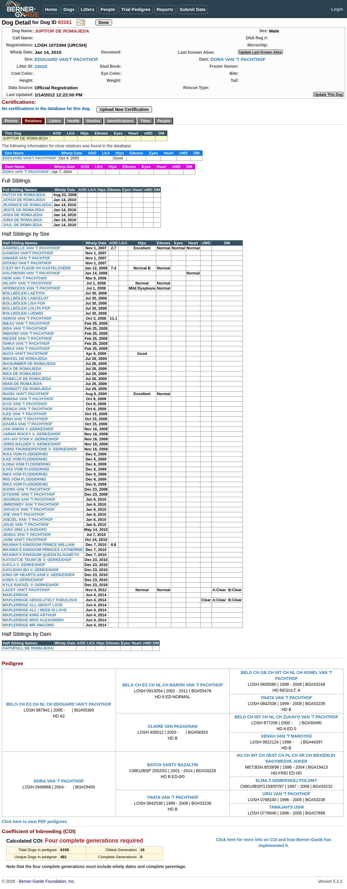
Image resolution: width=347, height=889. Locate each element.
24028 (41, 66)
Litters (87, 9)
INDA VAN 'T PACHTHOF (25, 328)
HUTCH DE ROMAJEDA (24, 195)
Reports (165, 9)
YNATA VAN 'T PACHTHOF (286, 697)
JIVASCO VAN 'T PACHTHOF (29, 509)
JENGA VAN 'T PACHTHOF (27, 534)
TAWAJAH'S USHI (286, 807)
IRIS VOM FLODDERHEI (24, 479)
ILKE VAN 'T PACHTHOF (25, 414)
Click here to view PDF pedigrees (34, 821)
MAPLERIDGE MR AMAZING (28, 625)
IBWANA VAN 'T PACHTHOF (28, 399)
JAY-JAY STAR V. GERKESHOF (31, 439)
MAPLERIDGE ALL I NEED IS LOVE (35, 610)
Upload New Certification (124, 109)
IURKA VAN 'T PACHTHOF (26, 348)
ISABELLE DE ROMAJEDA (27, 378)
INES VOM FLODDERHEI (25, 474)
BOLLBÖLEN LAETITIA (24, 293)
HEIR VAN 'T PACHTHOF (25, 278)
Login (337, 9)
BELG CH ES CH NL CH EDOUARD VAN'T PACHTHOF (59, 704)
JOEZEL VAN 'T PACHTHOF (28, 519)
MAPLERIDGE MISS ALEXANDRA (33, 620)
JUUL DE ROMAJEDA (22, 225)
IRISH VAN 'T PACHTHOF (25, 419)
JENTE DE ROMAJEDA (24, 210)
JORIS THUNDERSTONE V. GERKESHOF (40, 449)
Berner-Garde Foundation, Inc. (47, 881)
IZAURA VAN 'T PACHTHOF (27, 424)
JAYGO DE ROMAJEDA (24, 200)
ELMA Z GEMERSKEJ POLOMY (286, 780)
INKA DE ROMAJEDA (22, 373)
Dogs (69, 9)
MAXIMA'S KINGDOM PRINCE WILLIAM (39, 544)
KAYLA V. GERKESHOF (24, 565)
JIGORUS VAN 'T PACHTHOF (29, 499)
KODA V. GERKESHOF (23, 580)
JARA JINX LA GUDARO (25, 529)
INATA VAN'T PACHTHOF (25, 353)
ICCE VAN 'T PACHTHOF (25, 404)
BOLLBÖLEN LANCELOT (26, 298)
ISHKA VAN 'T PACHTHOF (26, 343)
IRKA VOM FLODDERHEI (25, 484)
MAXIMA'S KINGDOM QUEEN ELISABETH (41, 554)
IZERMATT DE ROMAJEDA (27, 389)
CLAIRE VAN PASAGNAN (173, 726)
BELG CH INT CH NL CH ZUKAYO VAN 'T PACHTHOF (286, 717)
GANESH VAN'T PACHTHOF (28, 253)
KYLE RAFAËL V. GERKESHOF (31, 585)
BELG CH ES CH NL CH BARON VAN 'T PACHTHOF (172, 685)
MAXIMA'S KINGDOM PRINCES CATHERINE (43, 549)
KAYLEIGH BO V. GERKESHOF (31, 570)
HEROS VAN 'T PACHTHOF (27, 318)
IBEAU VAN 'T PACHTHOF (26, 323)
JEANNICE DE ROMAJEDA (27, 205)
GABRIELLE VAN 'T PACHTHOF (31, 248)
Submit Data (193, 9)
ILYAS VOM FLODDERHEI (26, 469)
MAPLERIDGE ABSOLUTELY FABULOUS (40, 600)
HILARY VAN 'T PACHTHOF (27, 283)
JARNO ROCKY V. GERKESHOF (32, 434)
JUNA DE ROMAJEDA (23, 220)
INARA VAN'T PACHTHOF (26, 394)
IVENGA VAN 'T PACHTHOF (28, 409)
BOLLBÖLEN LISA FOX (24, 303)
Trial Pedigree (135, 9)
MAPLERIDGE (15, 595)
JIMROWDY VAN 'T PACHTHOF (31, 504)
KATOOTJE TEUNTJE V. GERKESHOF (37, 559)
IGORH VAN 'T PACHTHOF (27, 489)
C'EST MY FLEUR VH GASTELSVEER (37, 268)
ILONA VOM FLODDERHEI (26, 464)
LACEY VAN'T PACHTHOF (26, 590)
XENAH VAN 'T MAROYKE (286, 736)
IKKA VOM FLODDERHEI (25, 454)
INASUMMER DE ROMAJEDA (29, 363)
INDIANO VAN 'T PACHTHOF (28, 333)
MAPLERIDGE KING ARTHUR (29, 615)
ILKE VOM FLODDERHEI (25, 459)
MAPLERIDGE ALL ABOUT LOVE (33, 605)
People (108, 9)
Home (51, 9)
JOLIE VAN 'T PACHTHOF (26, 524)
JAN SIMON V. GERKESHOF (28, 429)
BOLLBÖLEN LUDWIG (23, 313)
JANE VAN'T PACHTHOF (25, 539)
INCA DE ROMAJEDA (22, 368)
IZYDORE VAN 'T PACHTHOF (29, 494)
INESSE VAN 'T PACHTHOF (27, 338)
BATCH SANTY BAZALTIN (172, 764)
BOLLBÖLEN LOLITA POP (26, 308)
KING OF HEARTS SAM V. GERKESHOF (39, 575)
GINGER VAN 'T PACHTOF (26, 258)
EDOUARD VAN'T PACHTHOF (66, 59)
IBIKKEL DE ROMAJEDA (25, 358)
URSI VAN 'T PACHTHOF (286, 793)
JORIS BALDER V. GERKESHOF (32, 444)
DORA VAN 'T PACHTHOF (237, 59)
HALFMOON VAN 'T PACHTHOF (31, 273)
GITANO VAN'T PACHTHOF (27, 263)
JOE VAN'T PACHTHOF (24, 514)
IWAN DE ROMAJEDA (22, 384)
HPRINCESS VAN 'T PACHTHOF (31, 288)
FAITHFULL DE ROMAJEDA (28, 648)
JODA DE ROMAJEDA (23, 215)
